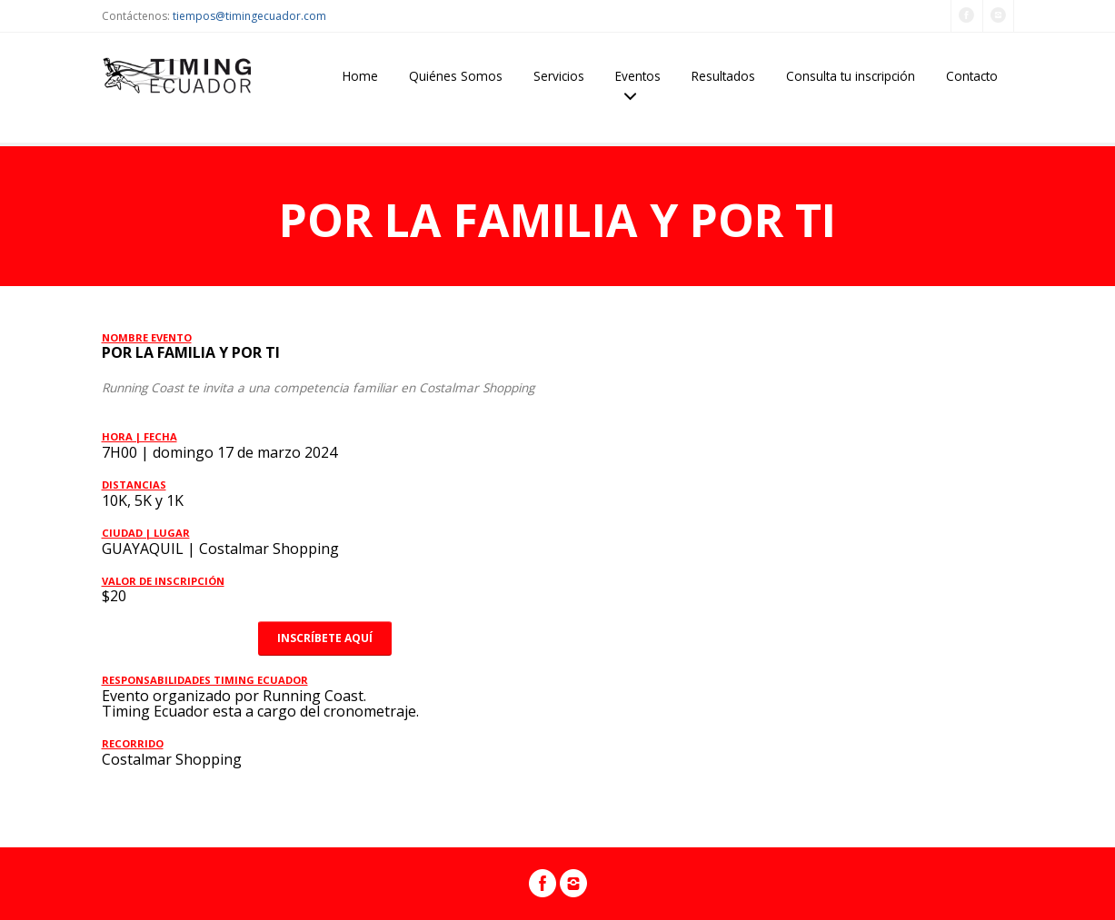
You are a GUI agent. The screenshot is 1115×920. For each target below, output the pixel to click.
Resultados (723, 75)
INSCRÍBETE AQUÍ (325, 638)
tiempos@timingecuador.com (249, 16)
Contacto (972, 75)
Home (360, 75)
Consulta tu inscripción (850, 75)
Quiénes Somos (456, 75)
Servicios (558, 75)
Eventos (638, 75)
